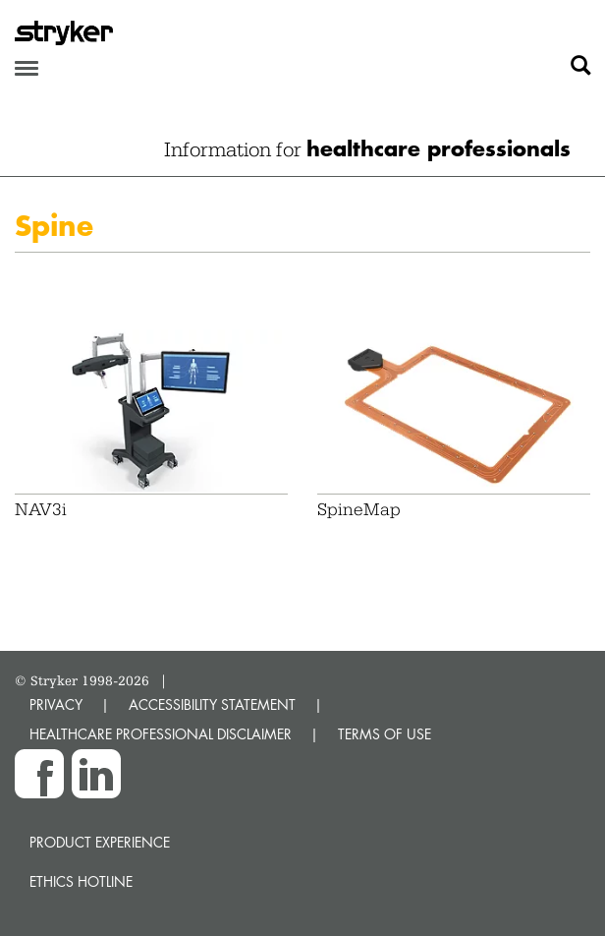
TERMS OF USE (384, 734)
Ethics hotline (81, 881)
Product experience (99, 842)
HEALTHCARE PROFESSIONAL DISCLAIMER (160, 734)
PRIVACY (55, 704)
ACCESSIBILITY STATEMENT (212, 704)
